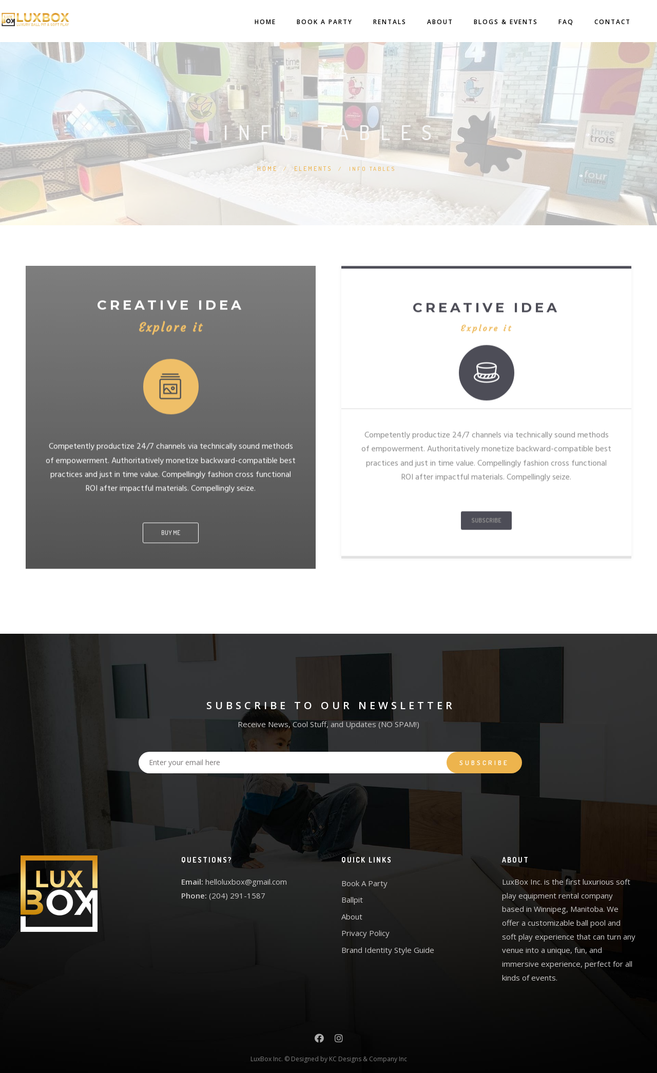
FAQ (550, 21)
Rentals (374, 21)
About (425, 21)
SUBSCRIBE (486, 518)
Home (250, 21)
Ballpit (352, 893)
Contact (597, 21)
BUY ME (170, 530)
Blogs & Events (490, 21)
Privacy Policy (365, 927)
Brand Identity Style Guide (387, 943)
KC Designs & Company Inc (368, 1052)
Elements (313, 167)
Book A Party (309, 21)
